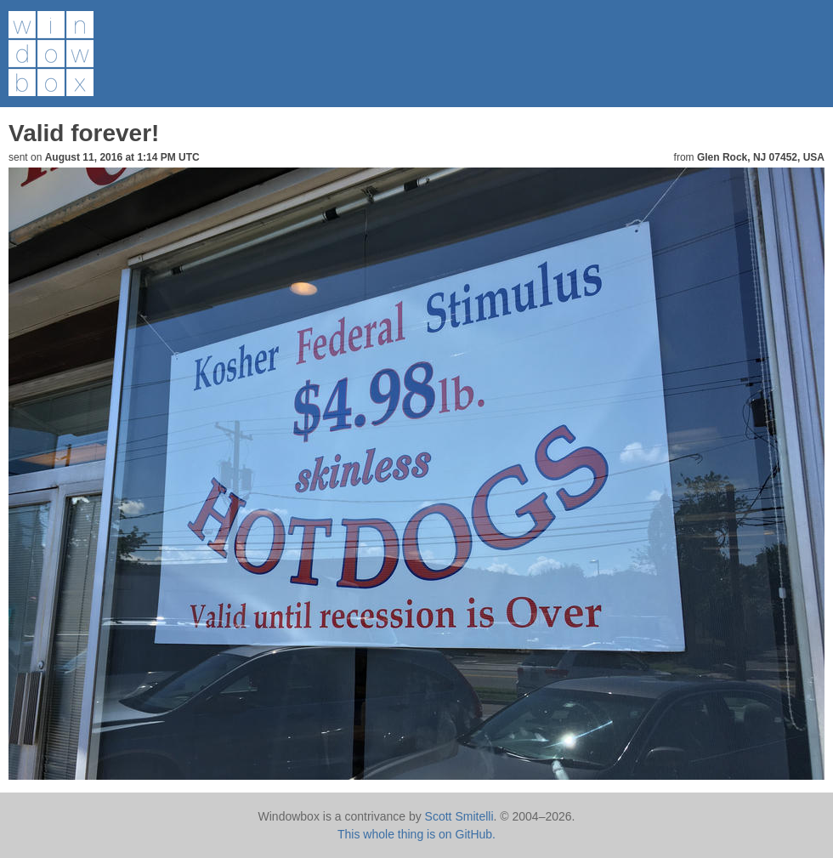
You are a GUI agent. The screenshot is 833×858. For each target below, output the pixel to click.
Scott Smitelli (459, 816)
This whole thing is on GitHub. (416, 834)
